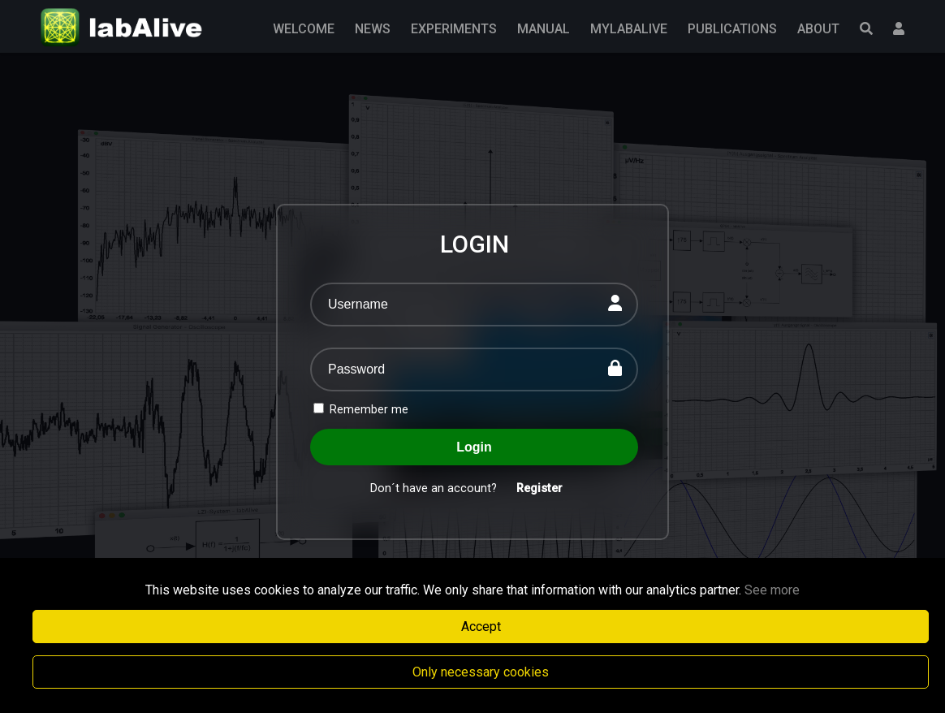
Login (474, 447)
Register (539, 488)
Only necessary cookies (480, 672)
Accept (481, 626)
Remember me (360, 410)
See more (772, 590)
